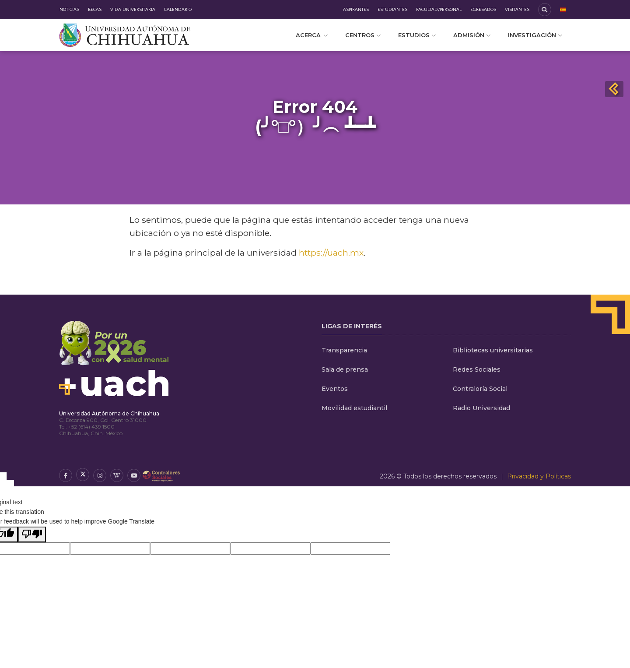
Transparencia (344, 350)
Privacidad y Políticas (539, 476)
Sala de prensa (345, 369)
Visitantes (517, 9)
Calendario (178, 9)
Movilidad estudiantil (354, 408)
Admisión (471, 35)
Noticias (69, 9)
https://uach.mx (331, 252)
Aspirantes (356, 9)
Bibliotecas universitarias (493, 350)
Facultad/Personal (439, 9)
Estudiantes (392, 9)
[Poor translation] (32, 534)
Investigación (535, 35)
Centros (363, 35)
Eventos (335, 389)
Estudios (417, 35)
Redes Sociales (476, 369)
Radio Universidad (481, 408)
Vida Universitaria (132, 9)
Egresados (483, 9)
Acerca (312, 35)
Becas (95, 9)
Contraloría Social (480, 389)
